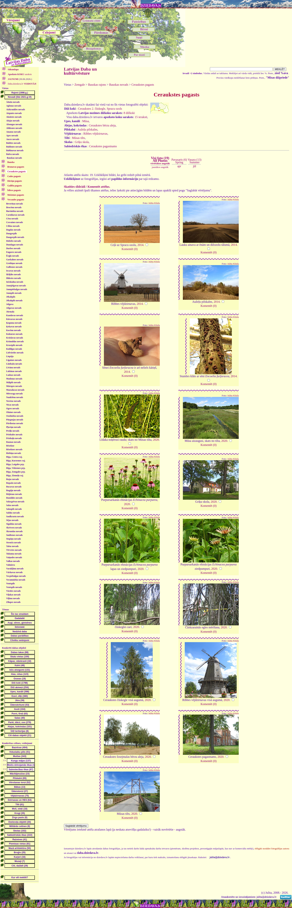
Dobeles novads (13, 241)
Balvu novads (12, 154)
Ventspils (10, 583)
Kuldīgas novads (14, 349)
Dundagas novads (14, 244)
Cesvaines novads (14, 222)
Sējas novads (12, 520)
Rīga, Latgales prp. (15, 464)
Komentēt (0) (130, 249)
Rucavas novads (13, 486)
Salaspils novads (14, 509)
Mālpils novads (13, 382)
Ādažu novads (13, 102)
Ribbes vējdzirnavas (95, 133)
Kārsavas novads (14, 319)
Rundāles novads (14, 498)
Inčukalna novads (14, 282)
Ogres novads (12, 408)
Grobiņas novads (14, 263)
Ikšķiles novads (13, 274)
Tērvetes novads (14, 550)
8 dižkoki (129, 113)
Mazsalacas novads (15, 390)
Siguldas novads (13, 524)
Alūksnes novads (14, 128)
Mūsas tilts (78, 137)
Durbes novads (13, 248)
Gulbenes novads (14, 267)
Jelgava (9, 304)
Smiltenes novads (14, 535)
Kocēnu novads (13, 330)
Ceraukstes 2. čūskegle (91, 108)
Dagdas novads (13, 229)
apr (179, 166)
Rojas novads (12, 479)
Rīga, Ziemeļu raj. (14, 475)
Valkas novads (13, 561)
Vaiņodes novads (14, 557)
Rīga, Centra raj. (14, 457)
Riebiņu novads (13, 453)
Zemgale (79, 84)
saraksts (19, 74)
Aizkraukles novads (15, 109)
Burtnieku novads (14, 211)
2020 (156, 439)
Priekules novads (14, 434)
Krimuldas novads (15, 341)
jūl (194, 166)
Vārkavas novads (14, 572)
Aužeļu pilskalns (87, 129)
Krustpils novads (14, 345)
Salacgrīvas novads (15, 501)
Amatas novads (13, 132)
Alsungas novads (14, 124)
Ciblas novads (13, 226)
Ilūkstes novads (13, 278)
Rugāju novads (13, 490)
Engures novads (13, 252)
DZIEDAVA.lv (151, 5)
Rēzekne (10, 445)
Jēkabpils (10, 296)
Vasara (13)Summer (194, 161)
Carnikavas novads (15, 215)
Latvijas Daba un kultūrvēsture (80, 71)
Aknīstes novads (14, 117)
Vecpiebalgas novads (16, 576)
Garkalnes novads (14, 259)
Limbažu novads (14, 363)
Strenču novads (13, 542)
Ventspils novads (14, 587)
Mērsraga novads (14, 393)
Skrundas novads (14, 531)
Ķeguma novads (13, 323)
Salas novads (12, 505)
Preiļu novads (12, 431)
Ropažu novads (13, 483)
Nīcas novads (12, 404)
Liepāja (9, 356)
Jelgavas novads (13, 308)
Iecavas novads (13, 270)
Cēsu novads (12, 218)
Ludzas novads (13, 375)
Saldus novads (13, 512)
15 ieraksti (141, 117)
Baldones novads (14, 146)
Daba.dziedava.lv (21, 83)
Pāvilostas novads (14, 423)
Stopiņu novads (13, 539)
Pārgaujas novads (14, 419)
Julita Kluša (154, 203)
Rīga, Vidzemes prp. (15, 468)
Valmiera (10, 565)
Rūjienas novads (14, 494)
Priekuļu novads (14, 438)
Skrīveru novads (14, 527)
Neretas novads (13, 401)
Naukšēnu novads (14, 397)
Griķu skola (82, 142)
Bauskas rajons (97, 84)
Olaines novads (13, 412)
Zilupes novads (13, 602)
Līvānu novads (13, 367)
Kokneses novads (14, 334)
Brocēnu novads (13, 207)
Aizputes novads (14, 113)
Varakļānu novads (14, 568)
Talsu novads (12, 546)
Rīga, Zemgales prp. (15, 471)
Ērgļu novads (12, 256)
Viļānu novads (13, 598)
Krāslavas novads (14, 337)
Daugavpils (11, 233)
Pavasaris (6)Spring (179, 161)
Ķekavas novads (14, 326)
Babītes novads (13, 143)
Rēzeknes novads (14, 449)
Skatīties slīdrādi (74, 186)
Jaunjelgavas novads (16, 285)
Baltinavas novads (14, 150)
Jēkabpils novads (14, 300)
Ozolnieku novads (14, 416)
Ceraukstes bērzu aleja (102, 125)
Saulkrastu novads (15, 516)
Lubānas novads (14, 371)
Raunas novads (13, 442)
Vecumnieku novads (15, 579)
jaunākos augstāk (160, 167)
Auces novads (12, 139)
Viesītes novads (13, 591)
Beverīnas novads (14, 203)
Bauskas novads (14, 158)
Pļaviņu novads (13, 427)
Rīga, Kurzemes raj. (15, 460)
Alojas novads (13, 120)
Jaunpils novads (13, 293)
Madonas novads (14, 378)
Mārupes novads (14, 386)
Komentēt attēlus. (99, 186)
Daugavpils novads (15, 237)
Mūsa (85, 121)
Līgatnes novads (14, 360)
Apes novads (12, 135)
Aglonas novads (13, 105)
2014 (140, 245)
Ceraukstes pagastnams (103, 146)
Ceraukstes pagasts (142, 84)
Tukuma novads (13, 553)
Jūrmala (10, 311)
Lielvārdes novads (14, 352)
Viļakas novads (13, 594)
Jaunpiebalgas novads (16, 289)
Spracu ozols (114, 108)
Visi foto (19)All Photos (160, 160)
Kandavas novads (14, 315)
